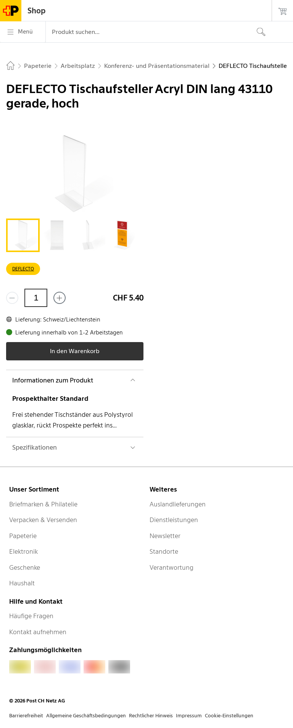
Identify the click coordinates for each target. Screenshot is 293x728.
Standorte (164, 551)
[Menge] (35, 298)
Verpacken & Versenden (43, 520)
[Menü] (22, 32)
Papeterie (23, 536)
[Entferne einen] (12, 298)
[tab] (23, 235)
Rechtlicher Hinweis (151, 715)
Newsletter (165, 536)
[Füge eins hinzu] (59, 298)
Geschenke (24, 567)
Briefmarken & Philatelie (43, 504)
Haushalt (22, 583)
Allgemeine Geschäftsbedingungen (86, 715)
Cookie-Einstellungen (229, 715)
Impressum (189, 715)
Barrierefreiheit (26, 715)
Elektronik (23, 551)
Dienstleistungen (174, 520)
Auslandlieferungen (178, 504)
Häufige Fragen (31, 616)
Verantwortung (171, 567)
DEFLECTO (23, 269)
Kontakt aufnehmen (37, 632)
